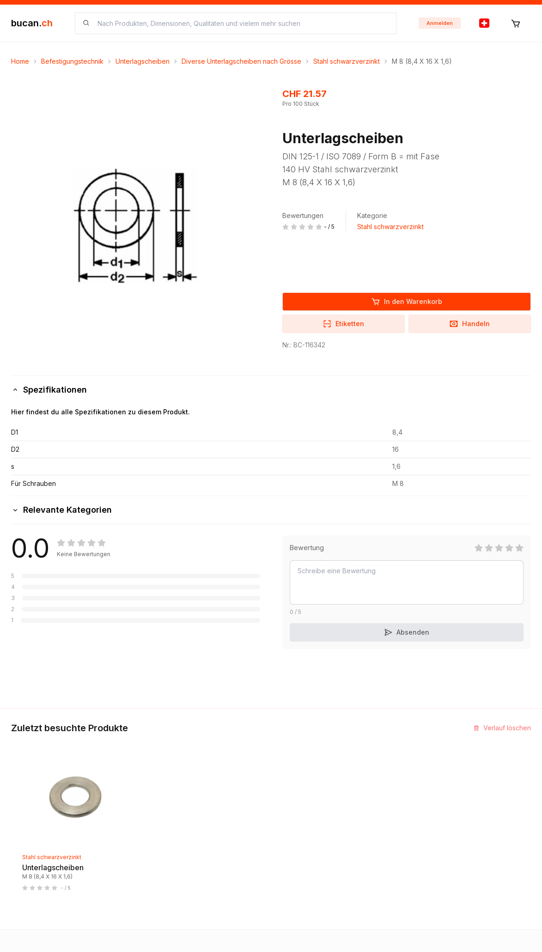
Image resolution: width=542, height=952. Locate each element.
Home (20, 61)
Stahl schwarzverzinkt (346, 61)
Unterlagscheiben (143, 61)
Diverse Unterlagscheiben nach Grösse (241, 61)
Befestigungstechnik (72, 61)
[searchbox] (241, 23)
